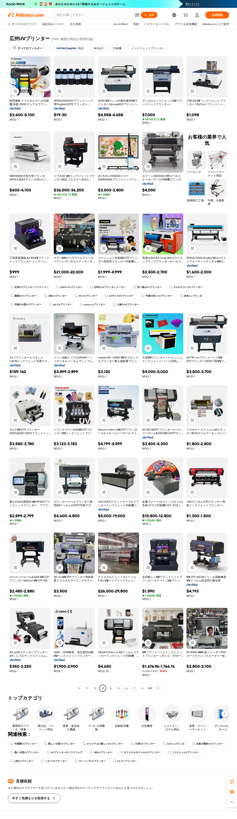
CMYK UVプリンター (69, 287)
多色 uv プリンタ (191, 295)
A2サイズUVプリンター (119, 295)
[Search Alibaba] (93, 15)
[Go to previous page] (79, 688)
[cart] (186, 15)
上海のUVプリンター (126, 304)
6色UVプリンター (55, 295)
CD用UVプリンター (143, 743)
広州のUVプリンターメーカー (108, 287)
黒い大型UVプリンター (24, 752)
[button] (136, 15)
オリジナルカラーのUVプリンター (140, 752)
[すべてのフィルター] (27, 48)
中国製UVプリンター (23, 743)
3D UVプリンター (86, 295)
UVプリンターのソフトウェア (64, 752)
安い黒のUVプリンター (147, 287)
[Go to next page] (158, 688)
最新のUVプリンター (23, 295)
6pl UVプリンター (60, 304)
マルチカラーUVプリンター (186, 287)
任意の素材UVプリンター (207, 743)
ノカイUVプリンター (54, 761)
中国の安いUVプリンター (157, 295)
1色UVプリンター (101, 752)
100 (150, 688)
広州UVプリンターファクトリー (29, 287)
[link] (232, 781)
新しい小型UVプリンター (59, 743)
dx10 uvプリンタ (174, 743)
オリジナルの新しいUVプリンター (103, 743)
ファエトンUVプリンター (183, 752)
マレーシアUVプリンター (90, 761)
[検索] (149, 15)
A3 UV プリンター (124, 761)
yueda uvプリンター (92, 304)
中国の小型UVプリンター (25, 304)
